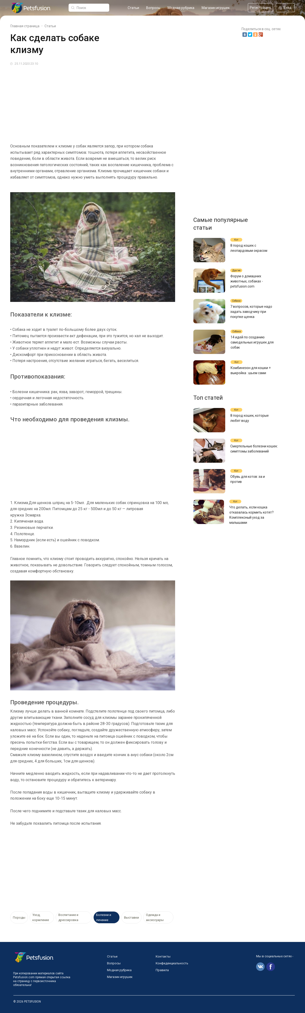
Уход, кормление (40, 917)
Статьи (133, 8)
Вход (285, 7)
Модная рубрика (181, 8)
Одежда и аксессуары (155, 917)
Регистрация (260, 7)
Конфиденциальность (172, 963)
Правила (162, 970)
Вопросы (153, 8)
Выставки (131, 917)
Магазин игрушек (216, 8)
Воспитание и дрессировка (68, 917)
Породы (19, 917)
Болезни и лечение (103, 917)
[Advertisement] (152, 103)
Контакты (163, 956)
